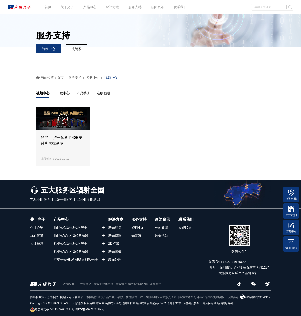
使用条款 (52, 297)
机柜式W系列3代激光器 (71, 251)
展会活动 (161, 235)
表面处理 (114, 259)
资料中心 (48, 49)
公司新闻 (161, 227)
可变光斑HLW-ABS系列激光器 (76, 259)
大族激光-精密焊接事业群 (132, 284)
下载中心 (63, 93)
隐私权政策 (37, 297)
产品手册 (83, 93)
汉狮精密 (155, 284)
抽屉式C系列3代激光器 (70, 227)
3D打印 (113, 243)
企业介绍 (36, 227)
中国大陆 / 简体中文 (258, 297)
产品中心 (89, 7)
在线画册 (103, 93)
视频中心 (110, 77)
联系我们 (180, 7)
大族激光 (85, 284)
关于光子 (67, 7)
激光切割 (114, 235)
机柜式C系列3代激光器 (70, 243)
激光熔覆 (114, 251)
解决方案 (112, 7)
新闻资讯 (157, 7)
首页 (48, 7)
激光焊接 (114, 227)
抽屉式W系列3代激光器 (71, 235)
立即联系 (185, 227)
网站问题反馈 (68, 297)
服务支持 (135, 7)
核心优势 (36, 235)
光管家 (77, 49)
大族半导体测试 (103, 284)
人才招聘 (36, 243)
